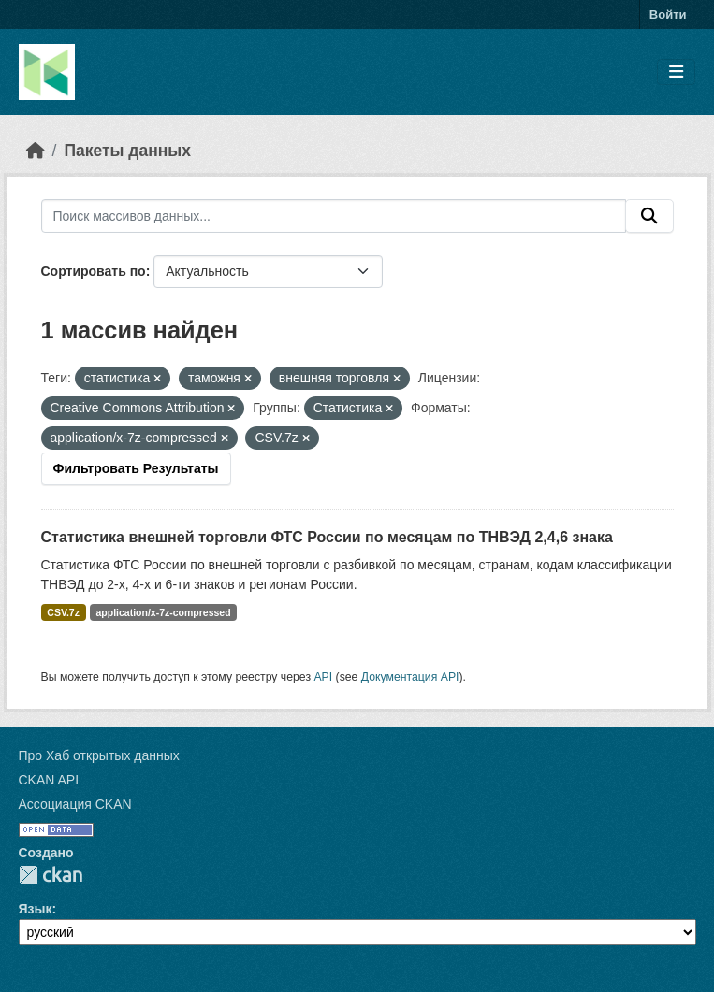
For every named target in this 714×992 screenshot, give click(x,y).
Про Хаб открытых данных (99, 755)
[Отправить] (649, 216)
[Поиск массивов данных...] (333, 216)
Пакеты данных (127, 150)
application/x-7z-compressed (162, 612)
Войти (668, 14)
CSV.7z (63, 612)
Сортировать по (93, 271)
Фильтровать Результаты (136, 468)
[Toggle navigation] (676, 72)
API (322, 676)
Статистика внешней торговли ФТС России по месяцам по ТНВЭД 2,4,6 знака (327, 537)
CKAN (50, 874)
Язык (35, 908)
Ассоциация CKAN (75, 804)
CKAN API (49, 779)
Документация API (410, 676)
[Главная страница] (35, 150)
